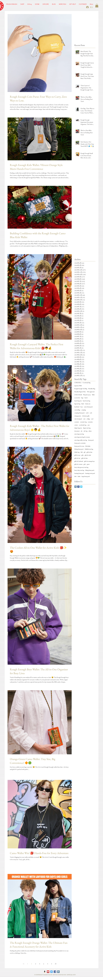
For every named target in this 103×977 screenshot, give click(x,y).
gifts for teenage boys (89, 461)
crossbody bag (82, 425)
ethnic (90, 431)
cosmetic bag (83, 422)
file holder (87, 446)
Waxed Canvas (87, 395)
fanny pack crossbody (79, 443)
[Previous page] (27, 964)
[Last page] (55, 964)
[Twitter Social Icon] (51, 971)
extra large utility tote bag (80, 440)
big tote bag (77, 404)
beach (86, 398)
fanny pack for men (79, 446)
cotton (76, 425)
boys (81, 407)
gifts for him (84, 458)
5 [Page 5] (47, 964)
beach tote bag (86, 401)
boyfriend (76, 407)
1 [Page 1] (31, 964)
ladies (79, 476)
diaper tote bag (86, 428)
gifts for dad (88, 455)
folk (82, 452)
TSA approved (90, 392)
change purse (77, 416)
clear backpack (78, 419)
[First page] (23, 964)
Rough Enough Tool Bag (80, 388)
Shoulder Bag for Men (80, 392)
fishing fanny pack (79, 449)
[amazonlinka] (44, 971)
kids (75, 476)
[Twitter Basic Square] (81, 487)
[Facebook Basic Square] (78, 487)
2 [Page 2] (35, 964)
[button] (37, 4)
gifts (82, 455)
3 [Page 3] (39, 964)
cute (88, 425)
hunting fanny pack (79, 473)
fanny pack (91, 440)
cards (87, 413)
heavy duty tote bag (79, 470)
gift (84, 452)
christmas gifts (86, 416)
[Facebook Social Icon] (55, 971)
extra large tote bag (79, 434)
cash (91, 413)
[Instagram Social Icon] (75, 487)
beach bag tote (78, 401)
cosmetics (90, 422)
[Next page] (51, 964)
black (82, 404)
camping (83, 410)
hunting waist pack (90, 473)
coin (84, 419)
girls (85, 464)
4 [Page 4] (43, 964)
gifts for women (78, 464)
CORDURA (77, 382)
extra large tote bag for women (82, 437)
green (88, 464)
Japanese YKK (78, 385)
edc (81, 431)
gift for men (77, 455)
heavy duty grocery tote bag (81, 467)
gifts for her (77, 458)
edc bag (85, 431)
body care (87, 404)
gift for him (89, 452)
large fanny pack (86, 476)
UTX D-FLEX (78, 395)
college (88, 419)
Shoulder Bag (91, 388)
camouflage (77, 410)
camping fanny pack (79, 413)
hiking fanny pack (89, 470)
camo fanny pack (88, 407)
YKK (93, 395)
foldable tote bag (89, 449)
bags (82, 398)
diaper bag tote (78, 428)
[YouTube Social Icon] (48, 971)
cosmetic (76, 422)
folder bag (76, 452)
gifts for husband (78, 461)
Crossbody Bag (86, 382)
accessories (77, 398)
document (77, 431)
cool (92, 419)
